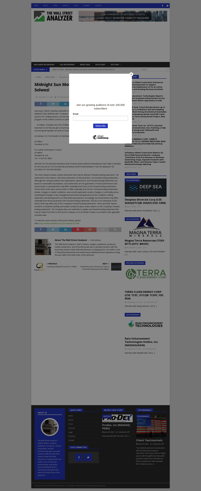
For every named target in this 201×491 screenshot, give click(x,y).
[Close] (131, 74)
